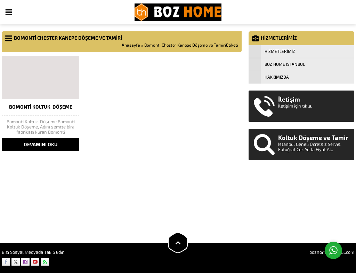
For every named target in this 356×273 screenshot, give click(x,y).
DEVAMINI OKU (41, 145)
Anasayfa (131, 45)
